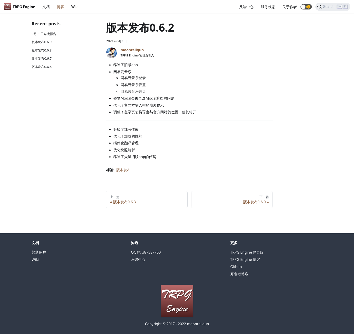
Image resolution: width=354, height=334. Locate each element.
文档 (46, 6)
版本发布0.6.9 (41, 42)
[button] (306, 6)
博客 (60, 6)
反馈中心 (246, 6)
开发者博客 (239, 273)
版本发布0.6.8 (41, 50)
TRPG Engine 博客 (245, 259)
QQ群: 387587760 (146, 252)
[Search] (332, 7)
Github (236, 266)
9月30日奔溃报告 (44, 34)
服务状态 (268, 6)
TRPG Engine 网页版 (247, 252)
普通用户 (39, 252)
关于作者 (289, 6)
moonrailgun (132, 49)
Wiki (75, 6)
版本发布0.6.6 (41, 67)
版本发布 (123, 169)
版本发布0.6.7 (41, 58)
